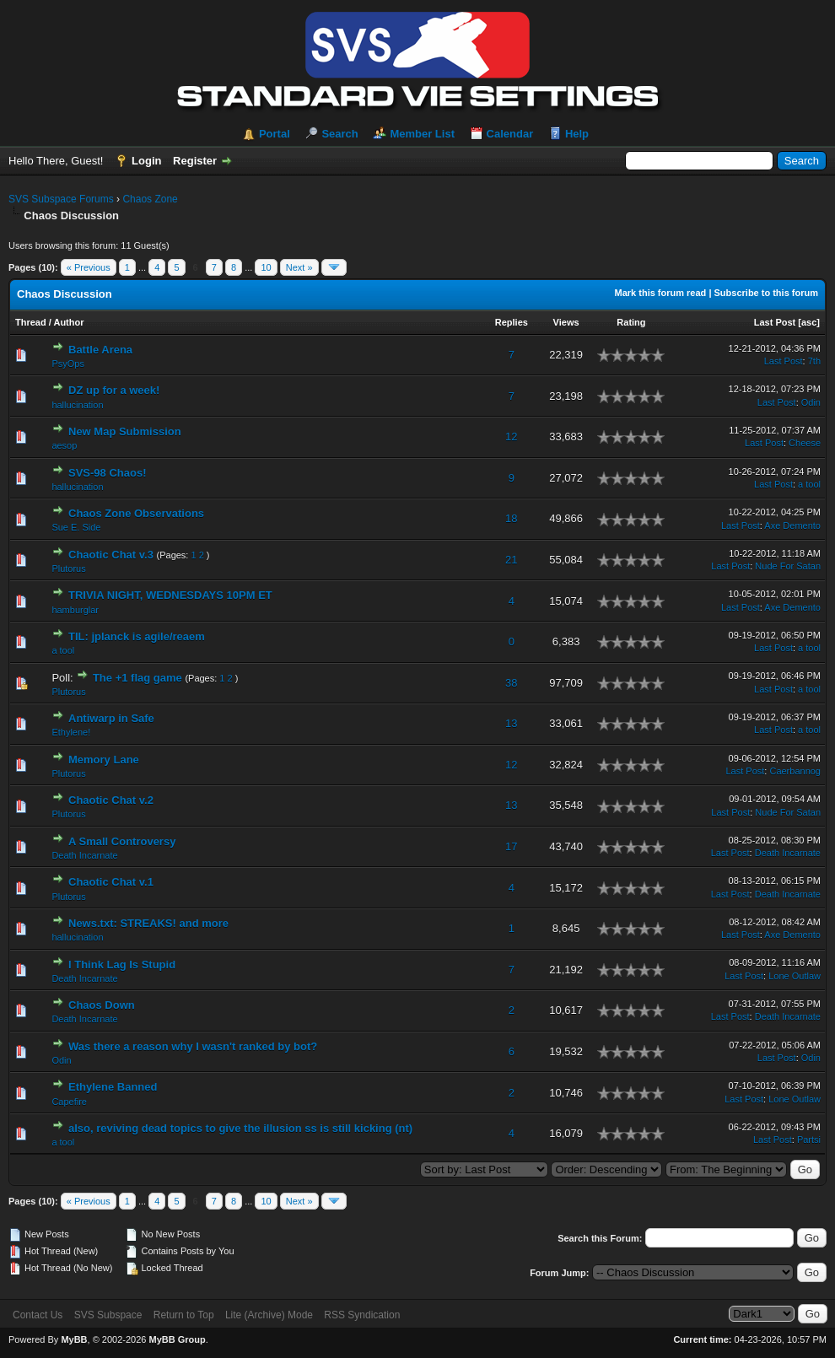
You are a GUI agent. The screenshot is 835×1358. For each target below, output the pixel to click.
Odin (811, 402)
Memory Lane (103, 759)
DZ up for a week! (113, 390)
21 (511, 559)
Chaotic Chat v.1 (111, 882)
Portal (274, 133)
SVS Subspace (108, 1315)
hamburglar (75, 610)
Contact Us (37, 1315)
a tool (809, 484)
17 (511, 846)
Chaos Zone (149, 199)
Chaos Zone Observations (136, 513)
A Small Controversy (121, 841)
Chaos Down (101, 1005)
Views (566, 322)
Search (339, 133)
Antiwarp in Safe (111, 718)
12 (511, 436)
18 (511, 518)
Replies (511, 322)
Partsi (809, 1139)
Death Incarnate (84, 855)
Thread (30, 322)
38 (511, 682)
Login (146, 160)
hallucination (77, 405)
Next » (299, 267)
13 (511, 723)
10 (266, 267)
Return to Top (184, 1315)
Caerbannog (795, 771)
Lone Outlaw (794, 976)
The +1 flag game (137, 677)
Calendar (510, 133)
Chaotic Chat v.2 (111, 800)
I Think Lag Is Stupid (121, 964)
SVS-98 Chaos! (107, 472)
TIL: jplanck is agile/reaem (136, 636)
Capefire (69, 1102)
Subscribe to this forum (766, 293)
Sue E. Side (75, 527)
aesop (64, 445)
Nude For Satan (788, 566)
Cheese (805, 443)
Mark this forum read (661, 293)
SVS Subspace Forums (61, 199)
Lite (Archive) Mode (269, 1315)
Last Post (775, 322)
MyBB (74, 1339)
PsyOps (67, 363)
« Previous (88, 267)
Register (195, 160)
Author (68, 322)
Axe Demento (792, 525)
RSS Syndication (362, 1315)
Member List (422, 133)
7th (814, 361)
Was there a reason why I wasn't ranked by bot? (192, 1046)
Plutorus (68, 568)
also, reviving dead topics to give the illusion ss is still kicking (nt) (240, 1128)
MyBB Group (176, 1339)
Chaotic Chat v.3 (111, 554)
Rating (631, 322)
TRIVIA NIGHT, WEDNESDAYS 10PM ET (170, 595)
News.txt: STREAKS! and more (148, 923)
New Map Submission (124, 431)
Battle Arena (100, 349)
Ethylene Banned (112, 1086)
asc (808, 322)
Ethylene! (70, 732)
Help (577, 133)
